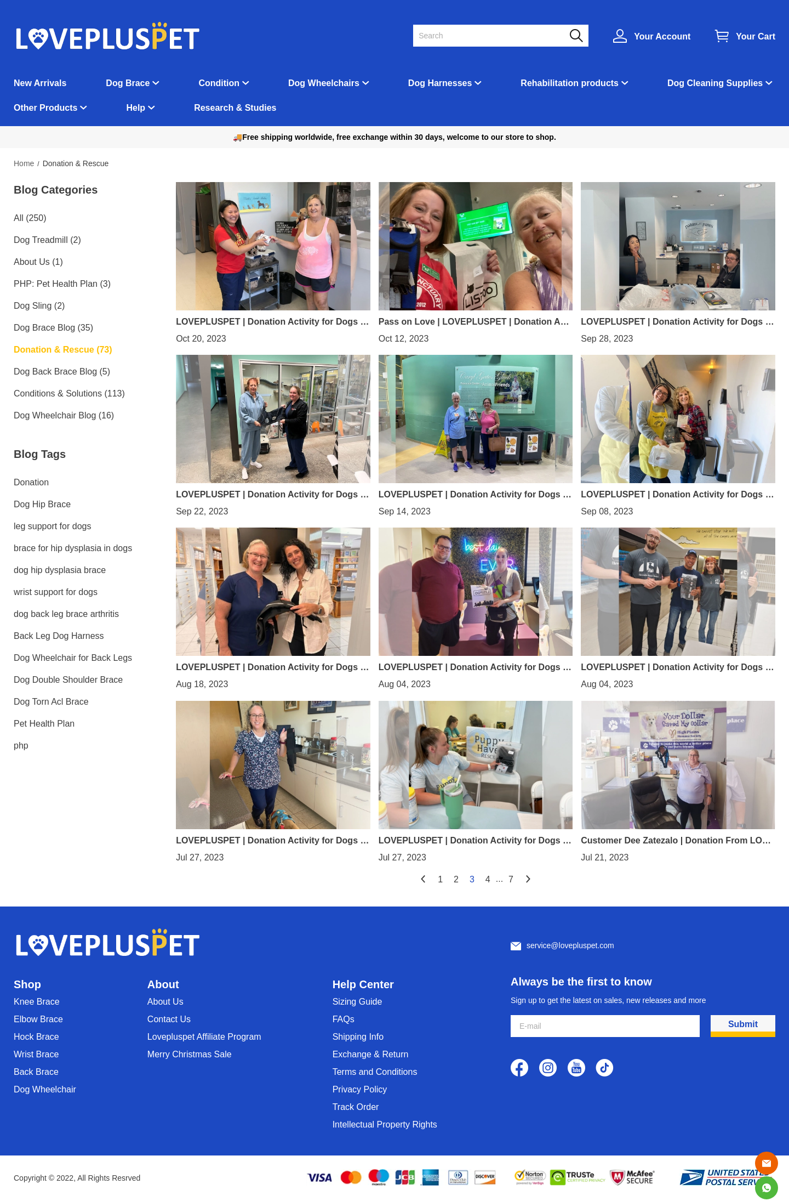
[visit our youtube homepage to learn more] (576, 1068)
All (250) (30, 218)
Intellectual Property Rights (385, 1124)
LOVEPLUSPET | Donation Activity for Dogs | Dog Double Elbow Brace (269, 841)
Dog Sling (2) (39, 305)
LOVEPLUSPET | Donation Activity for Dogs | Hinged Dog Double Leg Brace (269, 667)
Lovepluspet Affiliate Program (204, 1036)
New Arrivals (40, 83)
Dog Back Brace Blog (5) (62, 371)
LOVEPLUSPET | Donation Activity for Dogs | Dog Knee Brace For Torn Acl (269, 322)
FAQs (344, 1019)
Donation (31, 482)
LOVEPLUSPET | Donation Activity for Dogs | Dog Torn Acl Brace (472, 841)
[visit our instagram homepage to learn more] (548, 1068)
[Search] (494, 35)
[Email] (766, 1163)
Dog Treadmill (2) (47, 240)
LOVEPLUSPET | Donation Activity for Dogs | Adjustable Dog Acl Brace (472, 495)
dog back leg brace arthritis (66, 614)
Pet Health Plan (44, 723)
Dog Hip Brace (42, 504)
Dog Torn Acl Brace (51, 701)
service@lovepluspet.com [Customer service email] (570, 945)
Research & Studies (235, 107)
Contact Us (169, 1019)
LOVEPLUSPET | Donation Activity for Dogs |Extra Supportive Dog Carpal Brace (475, 667)
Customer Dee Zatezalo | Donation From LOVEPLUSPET (677, 841)
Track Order (356, 1107)
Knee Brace (37, 1001)
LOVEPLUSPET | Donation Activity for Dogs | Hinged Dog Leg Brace (674, 667)
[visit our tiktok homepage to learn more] (605, 1068)
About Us (165, 1001)
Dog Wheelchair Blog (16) (64, 415)
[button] (576, 35)
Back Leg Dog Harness (59, 636)
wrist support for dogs (56, 592)
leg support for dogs (52, 526)
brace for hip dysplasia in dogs (73, 548)
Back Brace (36, 1072)
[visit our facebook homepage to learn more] (519, 1068)
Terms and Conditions (375, 1072)
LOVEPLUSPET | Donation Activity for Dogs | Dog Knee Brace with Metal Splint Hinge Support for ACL (676, 495)
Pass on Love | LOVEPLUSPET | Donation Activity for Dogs (475, 322)
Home (24, 163)
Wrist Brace (36, 1054)
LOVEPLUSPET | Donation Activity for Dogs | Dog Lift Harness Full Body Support (269, 495)
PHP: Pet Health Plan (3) (62, 283)
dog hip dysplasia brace (60, 570)
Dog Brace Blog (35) (53, 327)
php (21, 745)
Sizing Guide (357, 1001)
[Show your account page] (651, 36)
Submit (743, 1024)
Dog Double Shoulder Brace (68, 679)
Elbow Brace (38, 1019)
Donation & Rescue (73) (63, 349)
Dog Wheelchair (45, 1089)
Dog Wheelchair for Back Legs (73, 657)
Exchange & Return (371, 1054)
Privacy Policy (360, 1089)
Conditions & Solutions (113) (69, 393)
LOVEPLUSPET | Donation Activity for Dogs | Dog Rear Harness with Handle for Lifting (674, 322)
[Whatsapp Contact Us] (766, 1187)
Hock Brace (36, 1036)
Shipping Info (358, 1036)
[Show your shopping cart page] (745, 36)
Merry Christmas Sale (189, 1054)
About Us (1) (38, 262)
